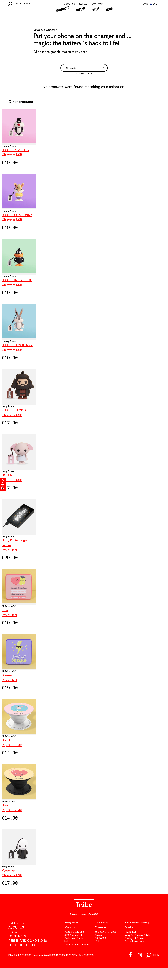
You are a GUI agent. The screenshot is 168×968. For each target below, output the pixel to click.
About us (69, 4)
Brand (81, 9)
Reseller (83, 4)
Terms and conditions (27, 941)
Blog (109, 9)
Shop (96, 9)
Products (62, 9)
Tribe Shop (17, 923)
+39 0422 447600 (79, 944)
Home (27, 3)
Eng (153, 4)
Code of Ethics (21, 945)
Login (145, 4)
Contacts (97, 4)
